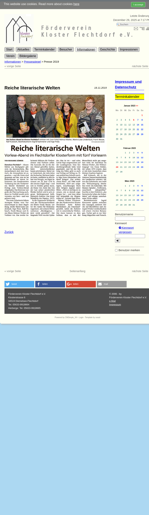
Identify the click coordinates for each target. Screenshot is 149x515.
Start (9, 49)
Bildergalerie (27, 56)
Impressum (115, 304)
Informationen (86, 49)
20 (117, 167)
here (76, 4)
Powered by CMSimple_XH (66, 317)
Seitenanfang (77, 271)
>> (137, 106)
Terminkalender (44, 49)
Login (81, 317)
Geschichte (107, 49)
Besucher (65, 49)
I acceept (138, 4)
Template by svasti (92, 317)
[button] (19, 284)
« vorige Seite (12, 66)
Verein (10, 56)
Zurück (9, 232)
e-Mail (112, 301)
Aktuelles (23, 49)
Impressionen (129, 49)
